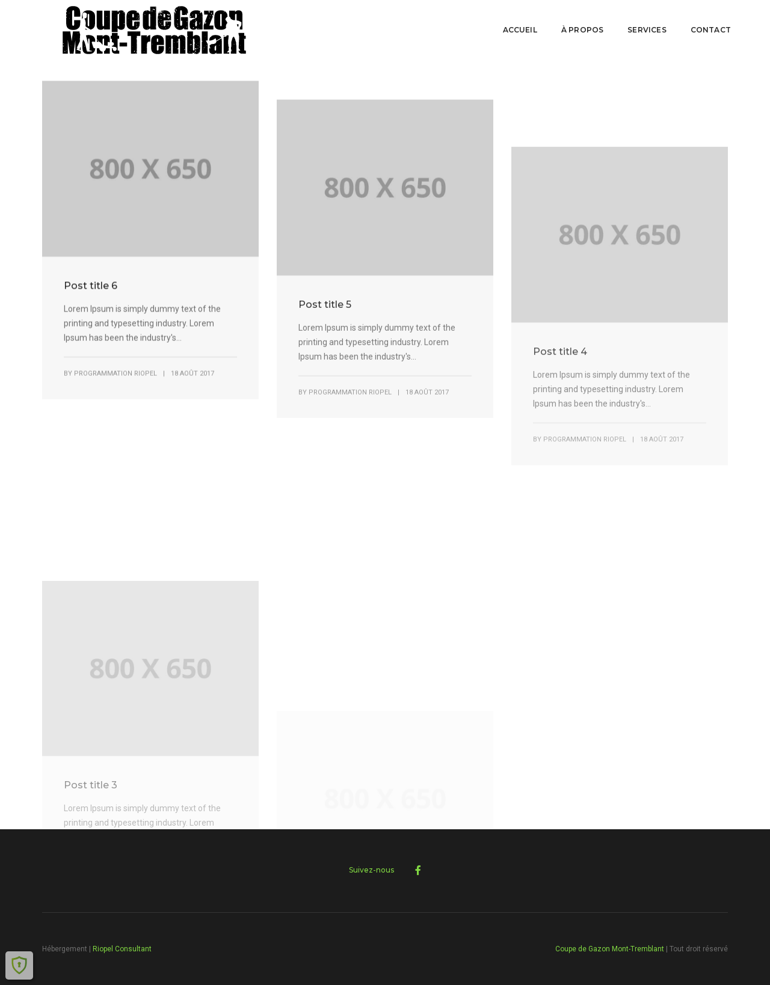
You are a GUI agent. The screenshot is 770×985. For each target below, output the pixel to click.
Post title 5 (324, 340)
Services (646, 29)
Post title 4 (560, 427)
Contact (711, 29)
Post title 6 (90, 299)
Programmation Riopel (115, 387)
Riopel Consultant (122, 949)
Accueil (520, 29)
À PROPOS (582, 29)
